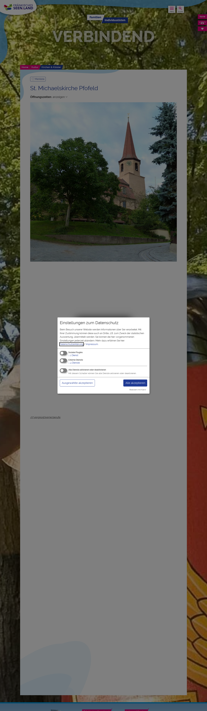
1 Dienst (73, 355)
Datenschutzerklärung (71, 344)
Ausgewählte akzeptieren (77, 382)
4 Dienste (74, 362)
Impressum (92, 344)
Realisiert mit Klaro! (137, 390)
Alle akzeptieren (135, 382)
